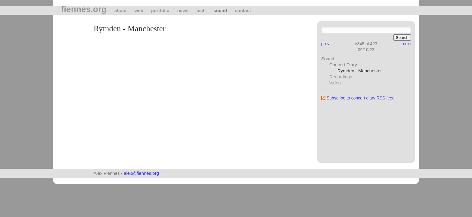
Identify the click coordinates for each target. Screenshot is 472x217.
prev (325, 43)
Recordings (340, 76)
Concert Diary (343, 64)
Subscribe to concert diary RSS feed (361, 98)
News (183, 10)
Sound (220, 10)
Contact (243, 10)
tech (201, 10)
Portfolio (160, 10)
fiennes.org (84, 9)
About (120, 10)
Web (139, 10)
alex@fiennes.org (141, 173)
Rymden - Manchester (359, 70)
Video (335, 82)
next (407, 43)
